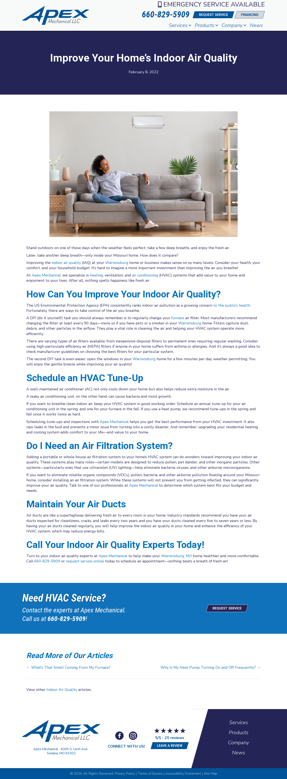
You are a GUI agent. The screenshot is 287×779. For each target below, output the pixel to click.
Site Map (210, 773)
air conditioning (144, 275)
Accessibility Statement (183, 773)
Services (178, 25)
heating (96, 275)
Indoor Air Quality (61, 689)
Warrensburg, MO (176, 555)
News (256, 25)
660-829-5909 (47, 561)
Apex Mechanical (46, 275)
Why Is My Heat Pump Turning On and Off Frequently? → (210, 667)
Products (204, 25)
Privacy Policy (125, 773)
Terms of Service (150, 773)
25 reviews (174, 737)
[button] (189, 25)
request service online (85, 561)
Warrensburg (116, 262)
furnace (177, 317)
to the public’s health (231, 305)
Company (232, 25)
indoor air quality (66, 262)
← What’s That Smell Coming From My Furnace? (68, 667)
